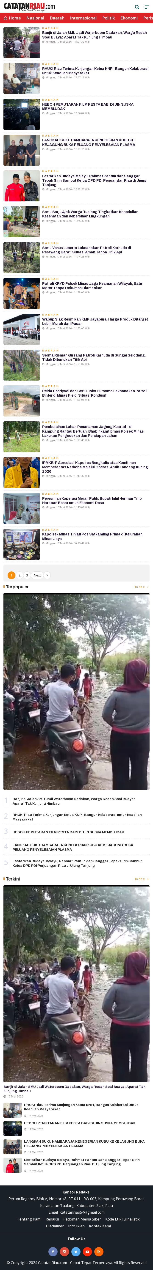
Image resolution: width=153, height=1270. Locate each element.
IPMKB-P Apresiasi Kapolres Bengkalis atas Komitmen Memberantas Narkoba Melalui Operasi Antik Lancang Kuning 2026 (95, 467)
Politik (108, 18)
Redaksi (52, 1219)
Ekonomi (129, 18)
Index (142, 587)
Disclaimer (55, 1226)
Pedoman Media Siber (82, 1219)
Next (37, 575)
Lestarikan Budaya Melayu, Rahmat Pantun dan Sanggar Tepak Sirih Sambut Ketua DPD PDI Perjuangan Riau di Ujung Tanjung (94, 180)
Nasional (35, 18)
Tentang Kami (29, 1219)
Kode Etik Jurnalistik (122, 1219)
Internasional (83, 18)
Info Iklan (76, 1226)
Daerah (57, 18)
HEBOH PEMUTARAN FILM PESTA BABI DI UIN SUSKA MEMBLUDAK (68, 832)
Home (12, 18)
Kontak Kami (100, 1226)
